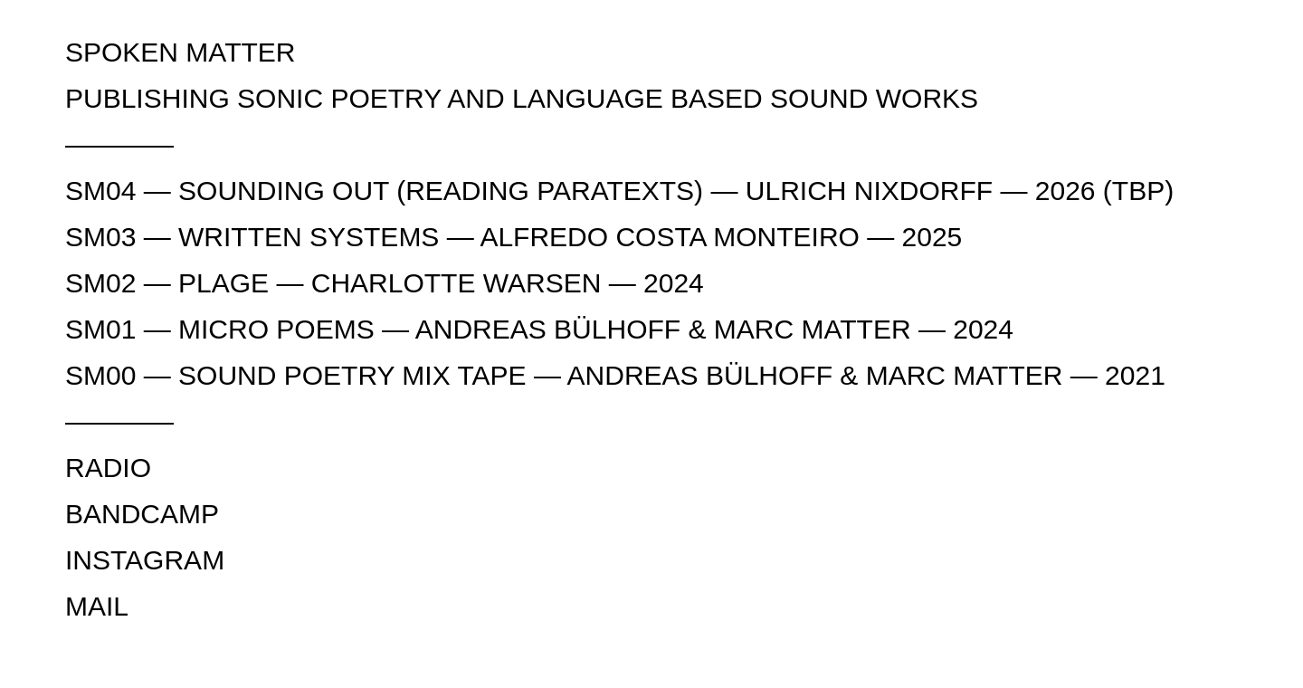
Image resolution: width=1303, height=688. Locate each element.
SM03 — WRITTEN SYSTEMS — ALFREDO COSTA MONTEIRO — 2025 (513, 237)
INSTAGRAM (144, 560)
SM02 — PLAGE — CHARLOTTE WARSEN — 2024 (384, 283)
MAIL (96, 606)
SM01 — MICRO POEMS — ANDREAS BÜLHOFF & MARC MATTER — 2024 (539, 329)
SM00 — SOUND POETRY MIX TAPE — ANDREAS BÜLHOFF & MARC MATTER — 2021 (615, 375)
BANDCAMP (142, 514)
